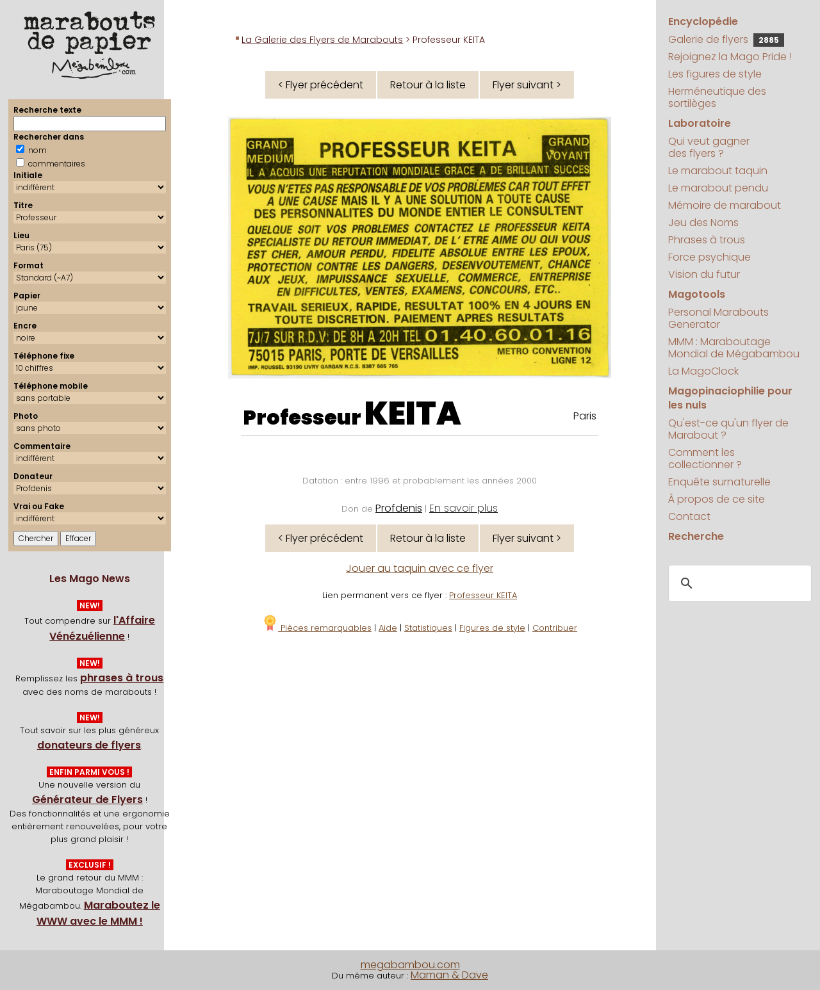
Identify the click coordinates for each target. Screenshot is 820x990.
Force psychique (709, 257)
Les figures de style (715, 74)
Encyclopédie (703, 21)
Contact (689, 516)
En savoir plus (463, 508)
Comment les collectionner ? (705, 458)
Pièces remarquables (317, 628)
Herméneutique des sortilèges (717, 97)
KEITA (413, 413)
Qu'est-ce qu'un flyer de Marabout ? (728, 429)
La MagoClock (703, 371)
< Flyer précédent (320, 84)
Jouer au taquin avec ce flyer (419, 568)
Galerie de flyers (726, 39)
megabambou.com (410, 964)
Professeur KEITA (483, 595)
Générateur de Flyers (87, 799)
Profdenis (398, 508)
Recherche (696, 536)
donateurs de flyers (89, 745)
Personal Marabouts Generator (718, 318)
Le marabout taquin (717, 170)
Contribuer (554, 628)
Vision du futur (704, 274)
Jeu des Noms (703, 222)
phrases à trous (121, 677)
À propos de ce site (716, 499)
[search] (738, 583)
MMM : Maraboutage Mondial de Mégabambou (734, 347)
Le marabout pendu (718, 188)
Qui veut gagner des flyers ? (709, 147)
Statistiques (428, 628)
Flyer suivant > (527, 84)
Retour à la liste (428, 84)
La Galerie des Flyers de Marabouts (322, 39)
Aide (388, 628)
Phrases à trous (706, 239)
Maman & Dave (449, 975)
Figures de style (492, 628)
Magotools (696, 294)
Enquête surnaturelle (719, 482)
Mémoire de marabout (724, 205)
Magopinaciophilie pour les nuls (730, 398)
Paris (584, 416)
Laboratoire (699, 123)
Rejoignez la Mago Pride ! (730, 56)
